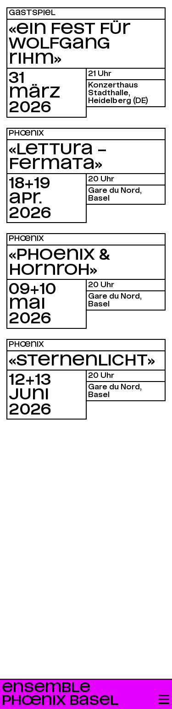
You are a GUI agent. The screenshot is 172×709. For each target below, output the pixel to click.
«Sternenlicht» (82, 361)
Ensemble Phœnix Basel (60, 694)
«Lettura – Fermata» (58, 157)
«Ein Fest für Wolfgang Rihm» (70, 44)
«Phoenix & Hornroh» (59, 262)
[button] (164, 700)
